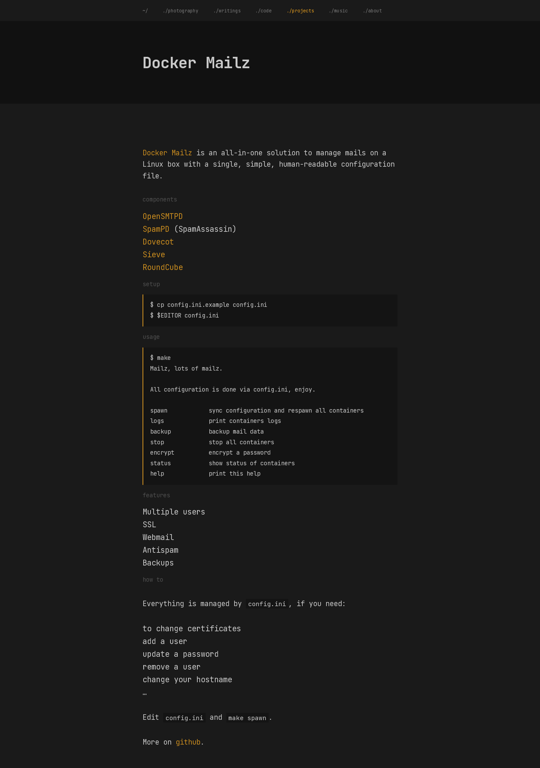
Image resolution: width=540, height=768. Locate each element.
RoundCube (163, 267)
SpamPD (156, 229)
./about (372, 11)
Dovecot (158, 242)
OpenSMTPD (163, 216)
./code (263, 11)
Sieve (154, 254)
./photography (180, 11)
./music (338, 11)
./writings (227, 11)
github (188, 737)
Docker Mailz (167, 152)
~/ (145, 11)
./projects (300, 11)
